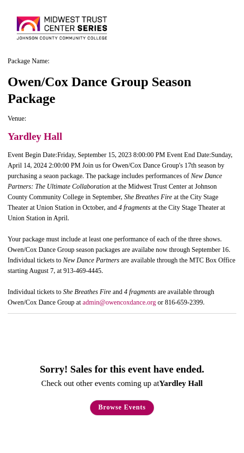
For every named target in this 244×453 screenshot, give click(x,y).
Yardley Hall (35, 136)
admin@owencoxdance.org (119, 302)
